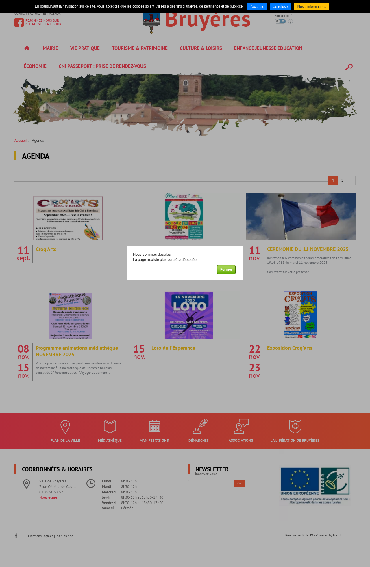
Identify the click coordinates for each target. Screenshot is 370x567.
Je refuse (280, 7)
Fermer (226, 269)
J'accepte (257, 7)
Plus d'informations (311, 7)
